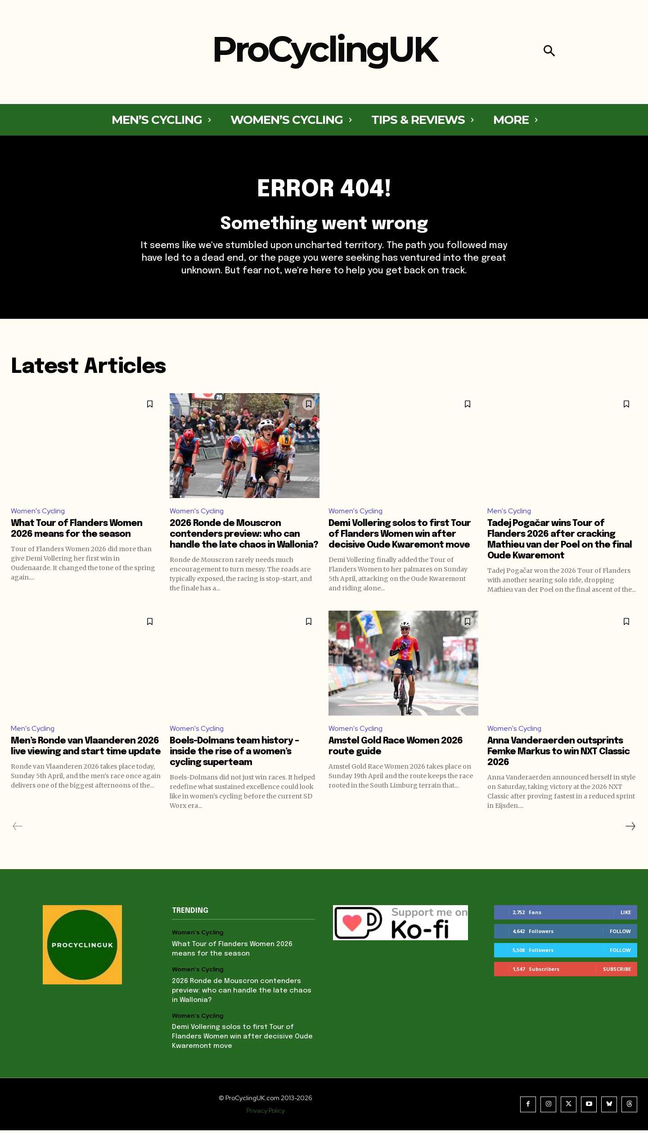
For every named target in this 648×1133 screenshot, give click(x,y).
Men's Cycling (509, 512)
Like (626, 914)
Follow (620, 933)
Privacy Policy (266, 1113)
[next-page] (630, 829)
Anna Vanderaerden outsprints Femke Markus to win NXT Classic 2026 (558, 754)
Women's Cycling (38, 512)
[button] (549, 52)
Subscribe (617, 971)
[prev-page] (18, 829)
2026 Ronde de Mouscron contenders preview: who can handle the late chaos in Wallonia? (244, 536)
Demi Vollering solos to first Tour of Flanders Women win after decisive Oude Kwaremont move (399, 536)
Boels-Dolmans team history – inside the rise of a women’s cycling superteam (234, 754)
